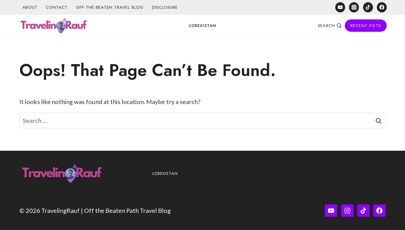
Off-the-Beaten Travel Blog (109, 7)
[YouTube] (340, 7)
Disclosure (165, 7)
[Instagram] (354, 7)
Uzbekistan (202, 25)
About (29, 7)
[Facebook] (382, 7)
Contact (57, 7)
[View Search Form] (330, 25)
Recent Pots (365, 25)
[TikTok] (368, 7)
